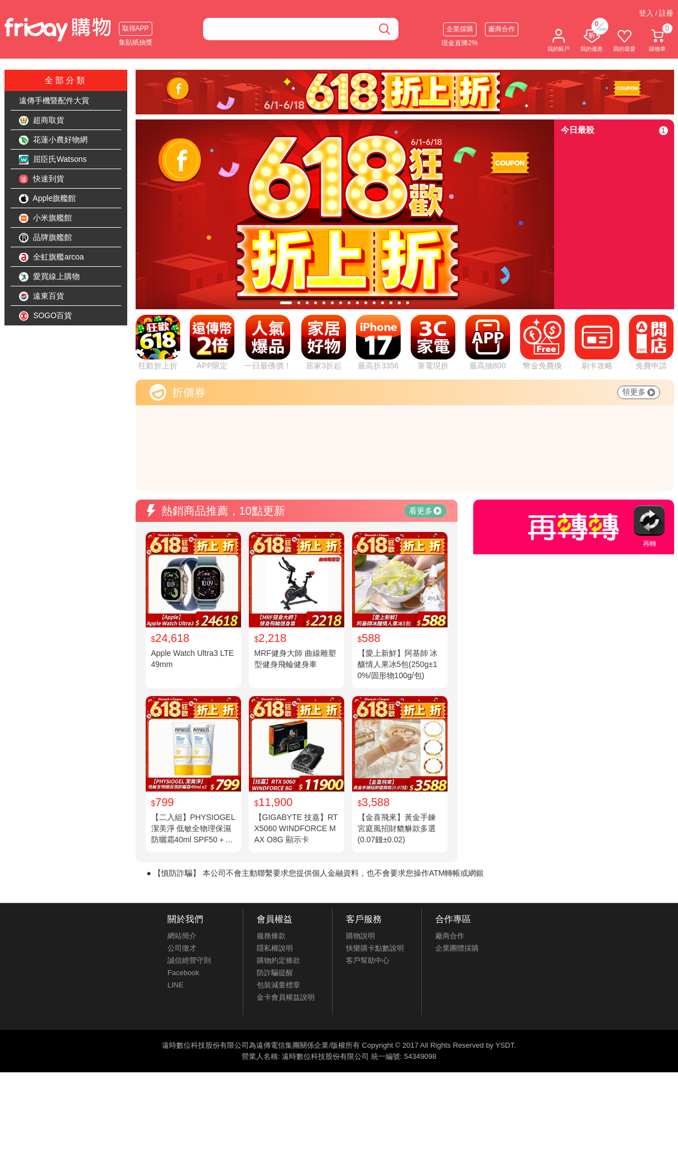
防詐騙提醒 (275, 972)
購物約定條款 (278, 960)
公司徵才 (181, 948)
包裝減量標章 (278, 985)
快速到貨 (42, 179)
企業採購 (459, 29)
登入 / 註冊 (656, 13)
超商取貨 (42, 121)
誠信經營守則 (189, 960)
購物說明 (360, 936)
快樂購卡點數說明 (375, 948)
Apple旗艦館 (47, 199)
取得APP (135, 28)
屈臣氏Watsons (53, 160)
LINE (175, 985)
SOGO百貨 (46, 316)
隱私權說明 (275, 948)
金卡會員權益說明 (286, 997)
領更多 (638, 391)
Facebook (183, 972)
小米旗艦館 (46, 218)
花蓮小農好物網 (53, 140)
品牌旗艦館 (46, 238)
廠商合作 (501, 29)
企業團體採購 (457, 948)
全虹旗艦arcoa (51, 257)
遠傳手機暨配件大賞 (54, 100)
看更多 (425, 510)
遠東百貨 (42, 296)
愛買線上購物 (49, 277)
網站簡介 (181, 936)
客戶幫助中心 (368, 960)
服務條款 (271, 936)
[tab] (286, 302)
